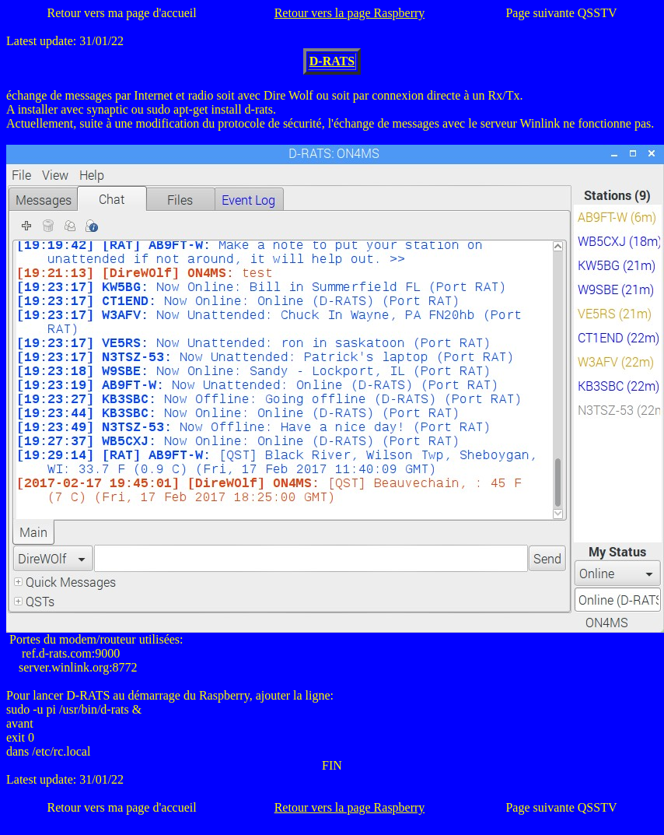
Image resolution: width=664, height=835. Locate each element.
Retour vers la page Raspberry (349, 12)
